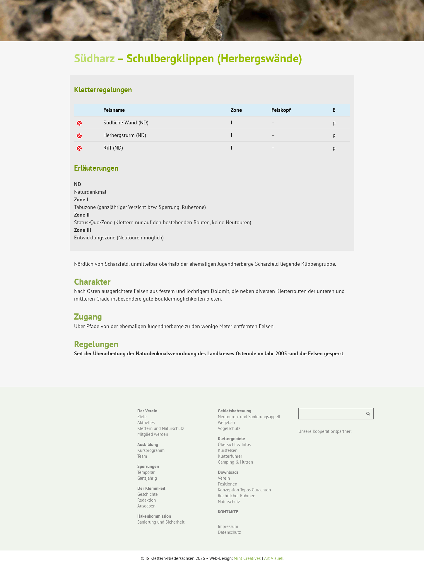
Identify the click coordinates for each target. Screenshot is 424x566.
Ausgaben (146, 506)
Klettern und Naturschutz (160, 428)
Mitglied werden (152, 434)
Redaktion (146, 500)
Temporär (146, 472)
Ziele (142, 416)
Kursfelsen (227, 450)
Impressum (228, 526)
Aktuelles (146, 422)
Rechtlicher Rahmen (236, 495)
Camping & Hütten (235, 462)
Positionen (227, 484)
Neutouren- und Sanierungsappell (249, 416)
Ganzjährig (147, 478)
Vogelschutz (229, 428)
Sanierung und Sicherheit (160, 522)
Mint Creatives (247, 558)
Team (142, 456)
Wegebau (226, 422)
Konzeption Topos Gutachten (244, 490)
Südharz (94, 58)
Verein (224, 478)
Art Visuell (273, 558)
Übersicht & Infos (234, 444)
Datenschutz (229, 532)
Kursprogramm (151, 450)
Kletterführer (230, 456)
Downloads (228, 472)
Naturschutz (229, 501)
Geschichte (147, 494)
